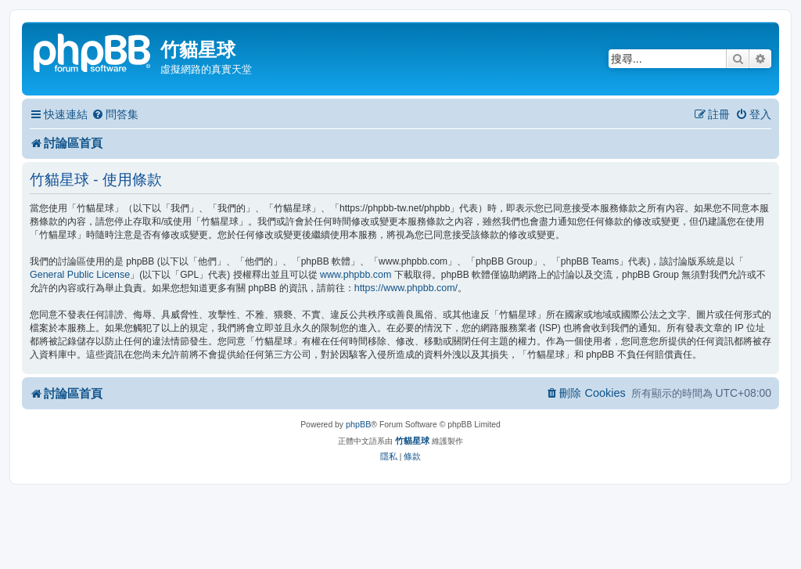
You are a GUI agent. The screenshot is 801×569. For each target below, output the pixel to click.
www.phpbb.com (355, 274)
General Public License (80, 274)
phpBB (358, 424)
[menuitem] (115, 114)
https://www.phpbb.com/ (406, 288)
